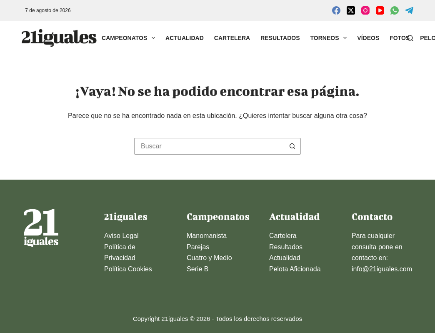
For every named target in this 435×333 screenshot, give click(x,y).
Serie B (197, 269)
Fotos (400, 38)
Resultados (280, 38)
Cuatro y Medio (209, 257)
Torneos (330, 38)
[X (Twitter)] (351, 10)
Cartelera (232, 38)
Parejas (198, 246)
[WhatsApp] (394, 10)
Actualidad (184, 38)
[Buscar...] (209, 146)
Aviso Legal (121, 235)
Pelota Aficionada (295, 269)
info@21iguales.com (382, 269)
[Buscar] (410, 38)
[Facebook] (336, 10)
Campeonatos (130, 38)
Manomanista (207, 235)
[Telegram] (409, 10)
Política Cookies (128, 269)
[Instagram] (365, 10)
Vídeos (368, 38)
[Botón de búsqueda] (292, 146)
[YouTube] (380, 10)
